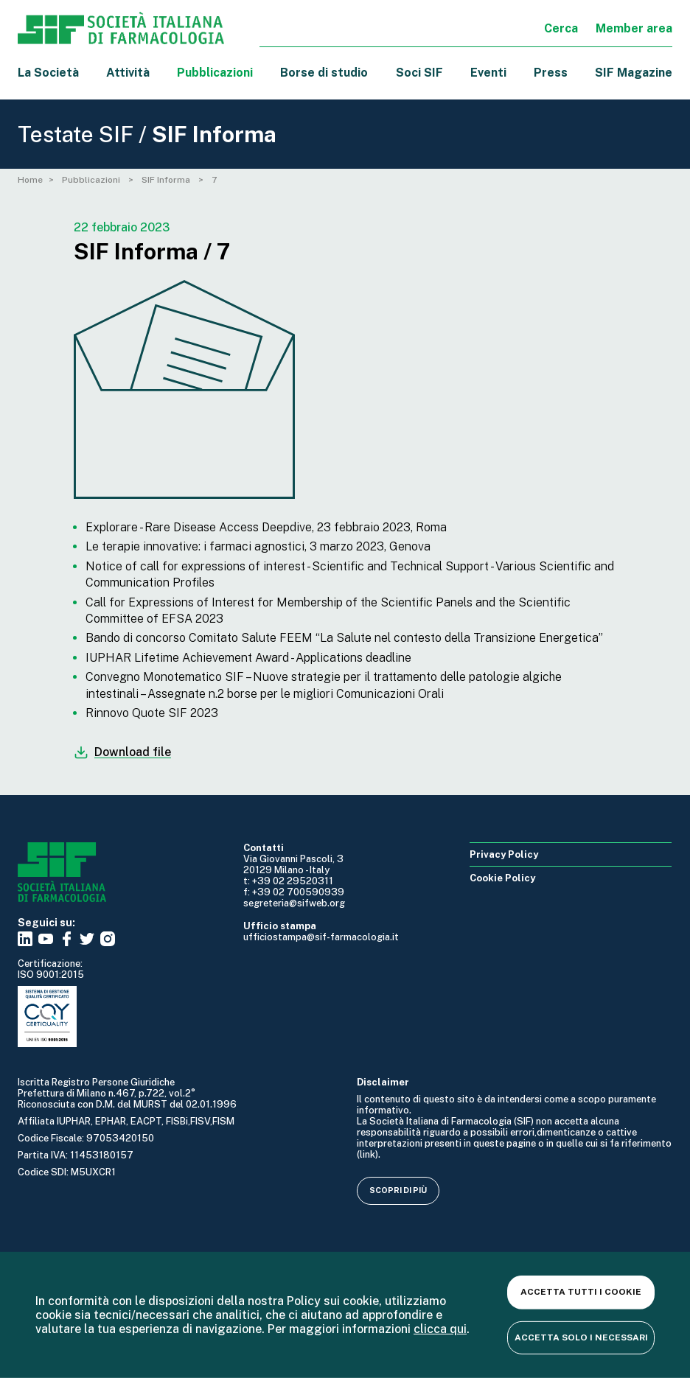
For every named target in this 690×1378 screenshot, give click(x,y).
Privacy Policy (504, 854)
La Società (48, 73)
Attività (128, 73)
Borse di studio (324, 73)
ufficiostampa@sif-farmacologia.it (321, 936)
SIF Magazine (633, 73)
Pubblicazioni (92, 180)
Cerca (561, 28)
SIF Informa (167, 180)
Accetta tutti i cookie (580, 1292)
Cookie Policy (502, 878)
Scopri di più (398, 1190)
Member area (634, 28)
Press (551, 73)
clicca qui (440, 1329)
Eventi (488, 73)
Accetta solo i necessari (581, 1337)
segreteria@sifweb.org (294, 903)
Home (30, 180)
